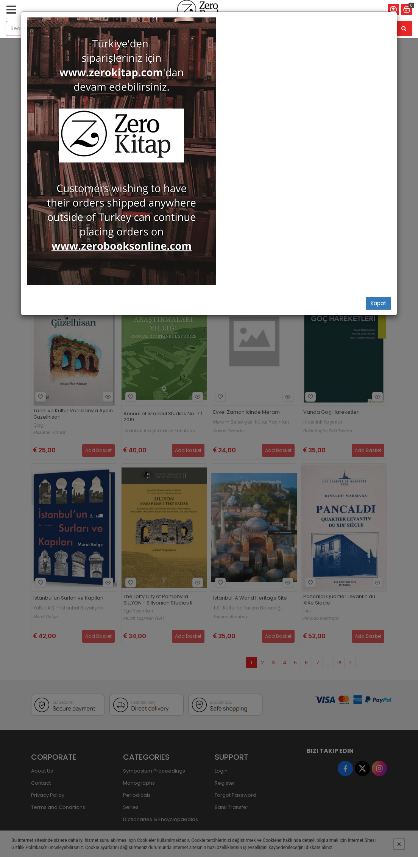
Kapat (378, 303)
